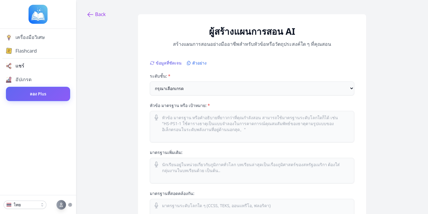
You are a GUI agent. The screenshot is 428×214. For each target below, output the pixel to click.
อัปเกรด (19, 79)
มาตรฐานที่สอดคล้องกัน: (172, 193)
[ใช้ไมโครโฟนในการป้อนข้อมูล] (156, 117)
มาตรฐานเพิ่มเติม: (166, 152)
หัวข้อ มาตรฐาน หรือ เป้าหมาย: (180, 105)
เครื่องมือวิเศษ (25, 37)
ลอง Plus (38, 94)
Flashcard (21, 51)
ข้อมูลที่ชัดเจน (166, 63)
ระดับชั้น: (160, 76)
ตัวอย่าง (196, 63)
